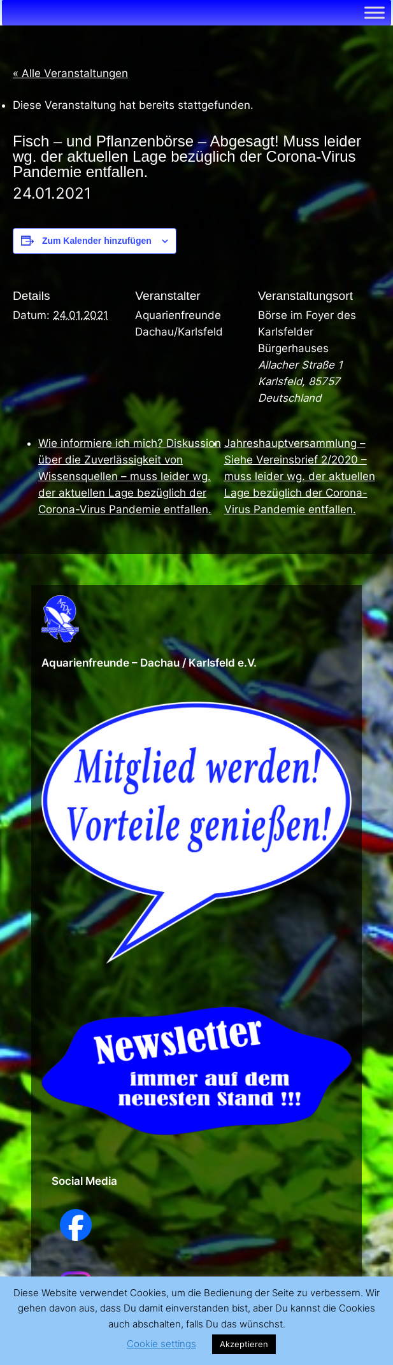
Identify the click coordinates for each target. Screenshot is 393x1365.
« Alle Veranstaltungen (70, 73)
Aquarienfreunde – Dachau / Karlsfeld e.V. (149, 662)
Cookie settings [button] (161, 1344)
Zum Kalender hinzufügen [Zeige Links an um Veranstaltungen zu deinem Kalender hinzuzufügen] (97, 241)
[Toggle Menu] (374, 12)
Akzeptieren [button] (244, 1344)
